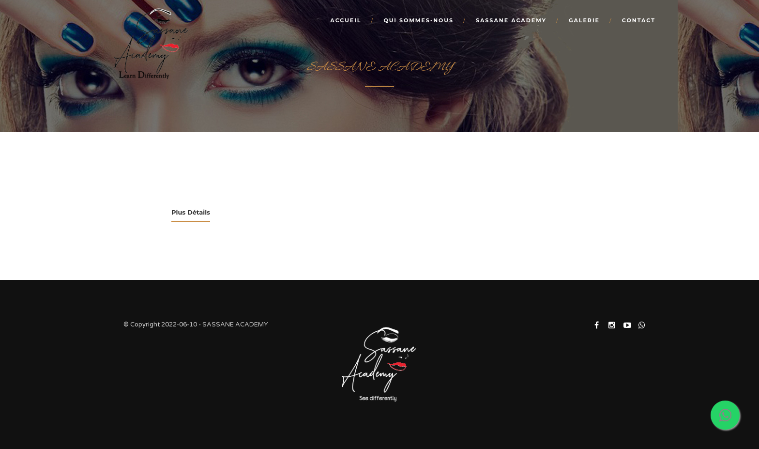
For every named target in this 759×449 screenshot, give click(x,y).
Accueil (345, 20)
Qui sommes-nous (418, 20)
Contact (638, 20)
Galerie (584, 20)
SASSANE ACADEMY (511, 20)
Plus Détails (190, 212)
